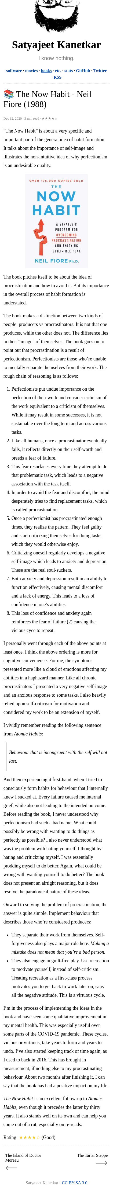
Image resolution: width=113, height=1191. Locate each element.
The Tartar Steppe (92, 1155)
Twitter (100, 70)
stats (68, 70)
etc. (58, 70)
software (14, 70)
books (46, 70)
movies (31, 70)
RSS (57, 77)
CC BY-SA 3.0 (74, 1182)
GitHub (83, 70)
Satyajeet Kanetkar (56, 45)
